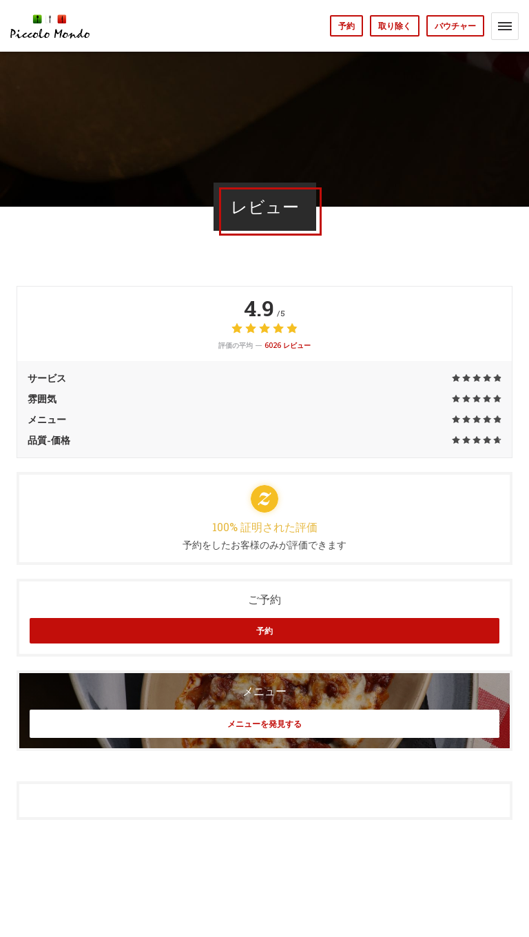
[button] (505, 26)
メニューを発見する (264, 724)
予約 (346, 26)
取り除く (394, 26)
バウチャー (455, 26)
